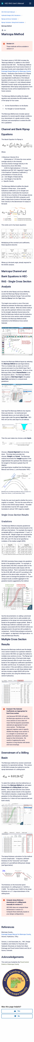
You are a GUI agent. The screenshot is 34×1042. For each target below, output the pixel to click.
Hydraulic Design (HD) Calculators (10, 15)
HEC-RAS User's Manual (14, 3)
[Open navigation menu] (30, 3)
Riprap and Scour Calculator (9, 19)
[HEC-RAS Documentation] (2, 3)
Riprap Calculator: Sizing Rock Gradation (12, 22)
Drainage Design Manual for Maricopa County (16, 71)
